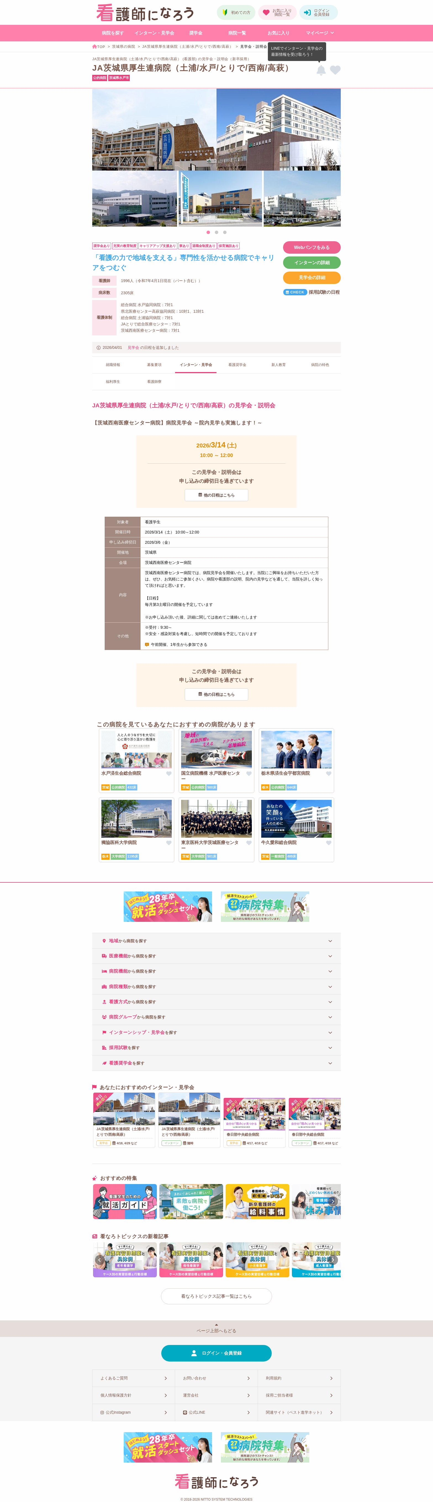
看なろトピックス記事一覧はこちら (216, 1296)
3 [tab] (225, 232)
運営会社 (191, 1395)
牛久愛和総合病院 (279, 842)
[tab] (216, 940)
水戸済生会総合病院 (121, 773)
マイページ (317, 33)
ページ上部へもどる (216, 1330)
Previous (98, 158)
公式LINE (197, 1412)
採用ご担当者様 (279, 1395)
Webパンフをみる (312, 247)
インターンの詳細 (312, 262)
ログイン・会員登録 (222, 1353)
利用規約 (273, 1378)
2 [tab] (216, 232)
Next (334, 158)
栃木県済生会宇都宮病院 (285, 773)
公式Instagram (118, 1412)
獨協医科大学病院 (119, 842)
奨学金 (195, 33)
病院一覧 (237, 33)
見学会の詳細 (312, 277)
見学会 (133, 347)
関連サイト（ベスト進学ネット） (295, 1412)
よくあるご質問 (114, 1378)
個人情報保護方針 (116, 1395)
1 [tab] (208, 232)
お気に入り (279, 33)
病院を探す (113, 33)
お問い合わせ (194, 1378)
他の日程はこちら (219, 495)
